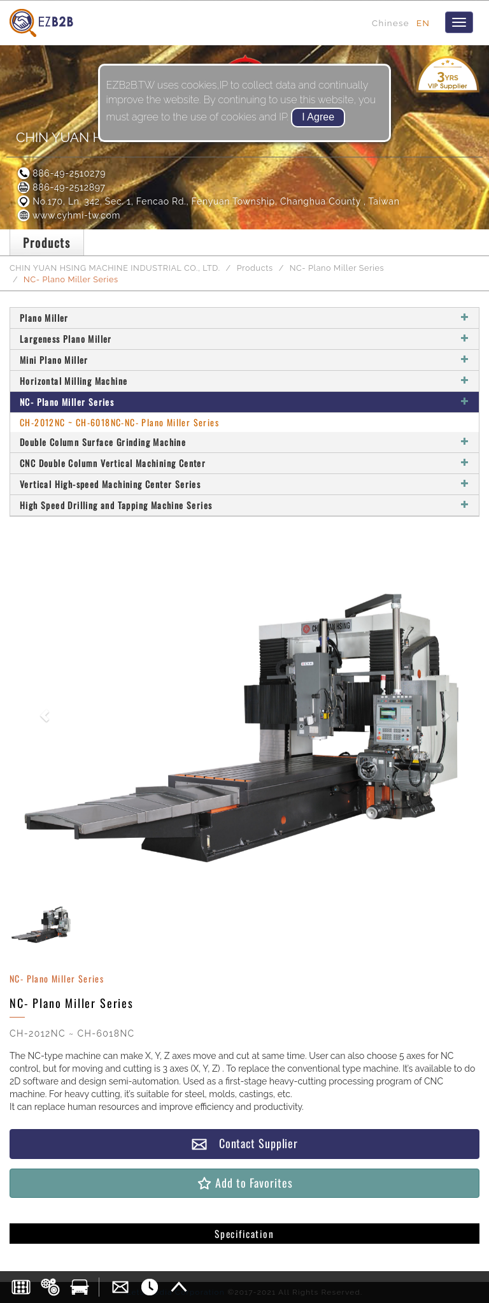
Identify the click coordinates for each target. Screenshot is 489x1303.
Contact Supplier (244, 1143)
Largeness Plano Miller (244, 338)
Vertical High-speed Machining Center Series (244, 484)
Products (255, 268)
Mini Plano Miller (244, 359)
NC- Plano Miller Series (337, 268)
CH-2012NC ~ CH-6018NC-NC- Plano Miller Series (119, 422)
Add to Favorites (244, 1182)
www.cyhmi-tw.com (68, 215)
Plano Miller (244, 317)
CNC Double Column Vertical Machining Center (244, 463)
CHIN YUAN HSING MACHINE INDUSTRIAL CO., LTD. (115, 268)
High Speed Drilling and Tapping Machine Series (244, 505)
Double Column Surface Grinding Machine (244, 442)
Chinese (390, 23)
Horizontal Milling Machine (244, 380)
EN (423, 23)
